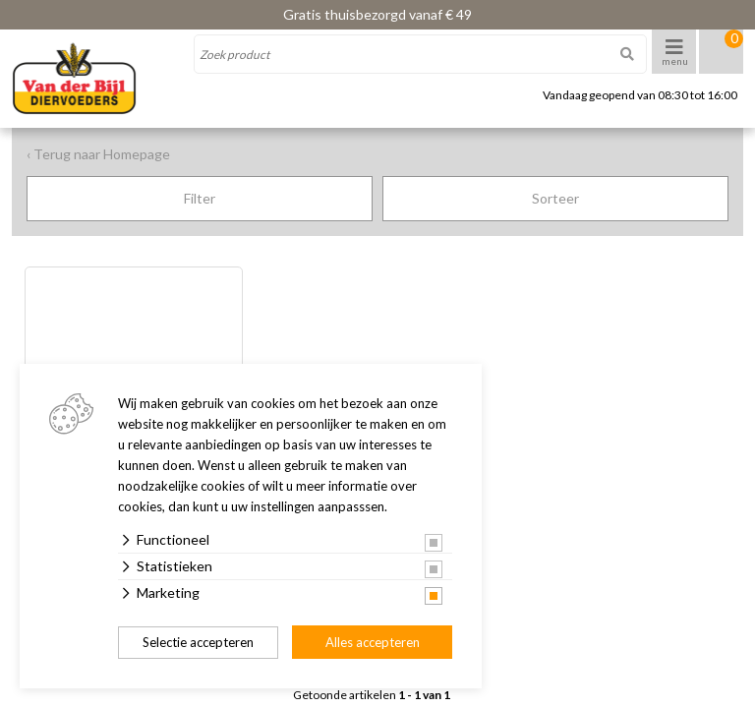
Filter (199, 198)
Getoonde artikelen (371, 695)
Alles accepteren (372, 642)
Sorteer (555, 198)
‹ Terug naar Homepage (98, 154)
